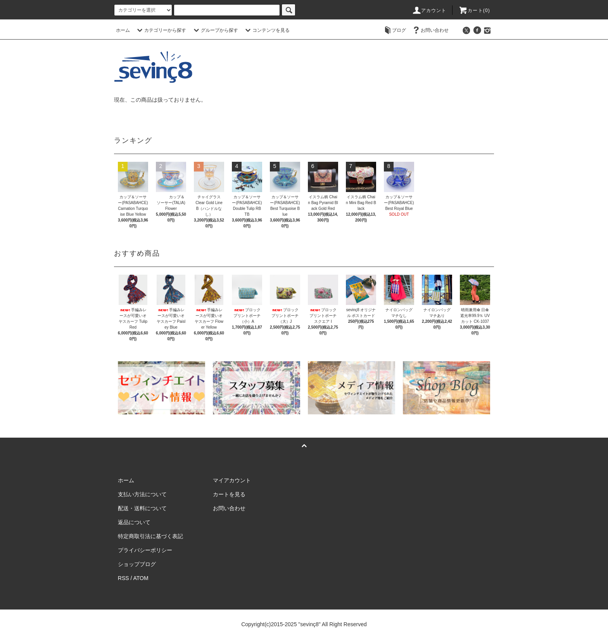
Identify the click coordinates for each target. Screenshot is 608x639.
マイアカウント (232, 480)
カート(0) (474, 10)
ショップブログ (137, 564)
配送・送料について (142, 508)
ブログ (394, 30)
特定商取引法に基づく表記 (150, 536)
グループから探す (215, 30)
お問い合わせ (430, 30)
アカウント (429, 10)
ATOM (141, 578)
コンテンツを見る (266, 30)
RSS (123, 578)
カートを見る (229, 494)
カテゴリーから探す (160, 30)
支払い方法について (142, 494)
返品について (134, 522)
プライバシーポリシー (145, 550)
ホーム (123, 30)
